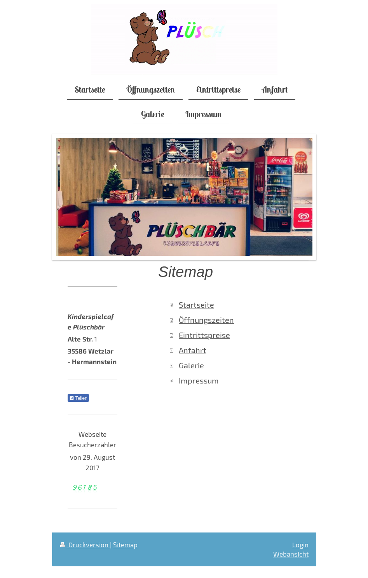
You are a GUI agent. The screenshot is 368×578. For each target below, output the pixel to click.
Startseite (196, 304)
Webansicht (291, 554)
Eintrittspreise (204, 335)
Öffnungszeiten (206, 319)
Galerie (191, 365)
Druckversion (85, 544)
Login (300, 544)
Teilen (78, 398)
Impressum (199, 380)
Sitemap (125, 544)
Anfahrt (192, 350)
